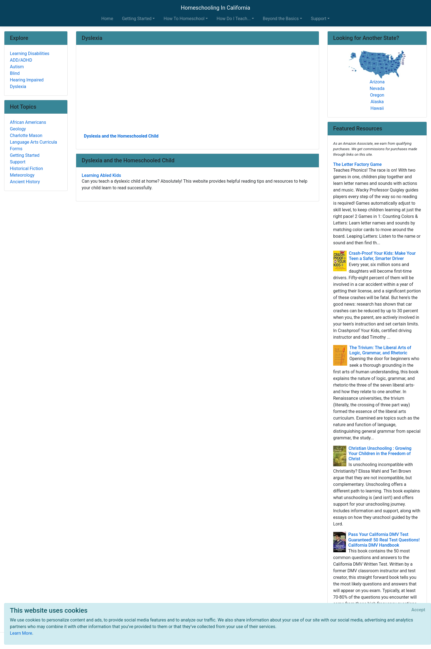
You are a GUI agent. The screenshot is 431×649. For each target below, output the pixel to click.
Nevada (377, 88)
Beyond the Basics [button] (281, 18)
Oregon (377, 95)
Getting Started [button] (137, 18)
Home (107, 18)
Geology (18, 129)
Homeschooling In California (215, 7)
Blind (15, 73)
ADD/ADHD (21, 60)
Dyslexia (18, 86)
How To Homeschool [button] (184, 18)
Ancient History (25, 181)
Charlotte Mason (26, 135)
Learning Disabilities (29, 53)
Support (17, 162)
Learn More (21, 633)
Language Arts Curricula (33, 142)
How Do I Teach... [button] (234, 18)
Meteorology (22, 175)
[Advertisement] (197, 91)
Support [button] (318, 18)
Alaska (377, 101)
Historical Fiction (26, 168)
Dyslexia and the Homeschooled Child (121, 136)
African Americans (28, 122)
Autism (17, 66)
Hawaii (377, 108)
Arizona (377, 81)
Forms (16, 148)
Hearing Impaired (26, 80)
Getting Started (25, 155)
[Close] (418, 610)
